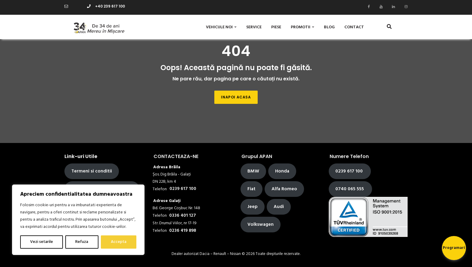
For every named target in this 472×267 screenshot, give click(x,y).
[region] (78, 220)
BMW (253, 171)
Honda (282, 171)
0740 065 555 (350, 189)
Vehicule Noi (221, 27)
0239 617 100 (349, 171)
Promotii (302, 27)
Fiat (251, 189)
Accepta (118, 241)
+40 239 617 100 (106, 6)
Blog (329, 27)
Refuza (81, 241)
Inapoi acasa (236, 97)
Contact (354, 27)
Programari (454, 248)
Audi (279, 207)
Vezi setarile (41, 241)
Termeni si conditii (91, 171)
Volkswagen (260, 224)
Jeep (252, 207)
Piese (276, 27)
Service (254, 27)
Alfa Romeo (284, 189)
